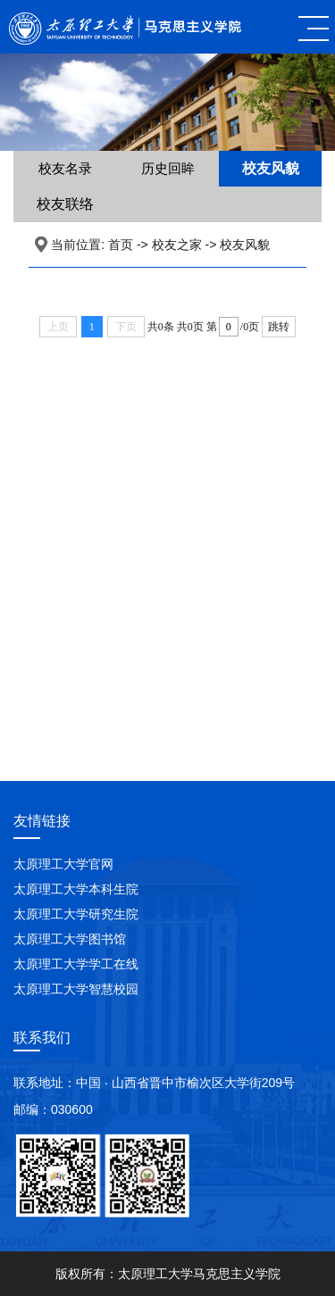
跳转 (278, 326)
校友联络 (65, 204)
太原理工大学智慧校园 (75, 989)
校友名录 (65, 168)
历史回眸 (168, 168)
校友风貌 (270, 168)
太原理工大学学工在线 (75, 964)
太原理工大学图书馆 (69, 939)
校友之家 (177, 244)
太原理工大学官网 (63, 864)
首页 (120, 244)
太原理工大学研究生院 (75, 914)
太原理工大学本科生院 (75, 889)
